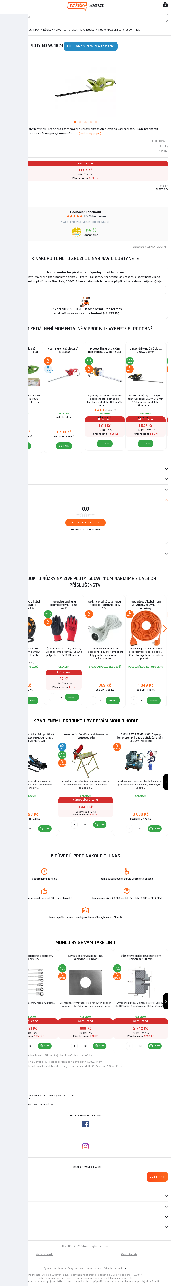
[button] (45, 828)
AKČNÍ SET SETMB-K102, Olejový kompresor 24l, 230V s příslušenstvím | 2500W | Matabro (140, 737)
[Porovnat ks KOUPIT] (19, 829)
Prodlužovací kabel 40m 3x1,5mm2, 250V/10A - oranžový (146, 605)
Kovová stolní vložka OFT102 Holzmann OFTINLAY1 (85, 957)
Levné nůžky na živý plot (49, 1055)
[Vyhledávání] (85, 17)
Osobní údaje (129, 1254)
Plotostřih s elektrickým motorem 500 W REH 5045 (104, 350)
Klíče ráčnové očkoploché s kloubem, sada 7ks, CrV (31, 957)
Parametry (10, 479)
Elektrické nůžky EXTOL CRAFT (150, 247)
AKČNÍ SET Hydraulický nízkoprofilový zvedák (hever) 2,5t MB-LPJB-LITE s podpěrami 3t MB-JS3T (30, 737)
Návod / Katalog (14, 554)
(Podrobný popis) (90, 133)
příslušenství (12, 490)
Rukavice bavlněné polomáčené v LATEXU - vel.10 (64, 605)
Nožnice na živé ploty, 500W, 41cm (81, 1061)
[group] (30, 782)
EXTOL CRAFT (159, 141)
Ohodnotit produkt (85, 522)
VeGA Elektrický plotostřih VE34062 (64, 350)
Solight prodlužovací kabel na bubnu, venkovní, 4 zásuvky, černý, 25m (23, 605)
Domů (6, 29)
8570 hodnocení (95, 216)
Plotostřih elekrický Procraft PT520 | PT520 (23, 350)
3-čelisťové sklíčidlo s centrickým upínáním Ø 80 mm (140, 957)
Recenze (10, 500)
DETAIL (23, 446)
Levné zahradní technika (19, 1055)
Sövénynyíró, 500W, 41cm (106, 1066)
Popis (6, 469)
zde (124, 1268)
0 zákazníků (92, 529)
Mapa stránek (44, 1254)
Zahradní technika (26, 29)
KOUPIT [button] (47, 828)
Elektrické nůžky (83, 29)
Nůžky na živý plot (55, 29)
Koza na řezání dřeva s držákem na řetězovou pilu (86, 736)
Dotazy (10, 543)
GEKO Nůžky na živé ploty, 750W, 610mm (146, 350)
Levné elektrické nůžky (78, 1055)
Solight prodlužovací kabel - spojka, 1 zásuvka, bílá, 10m (104, 605)
